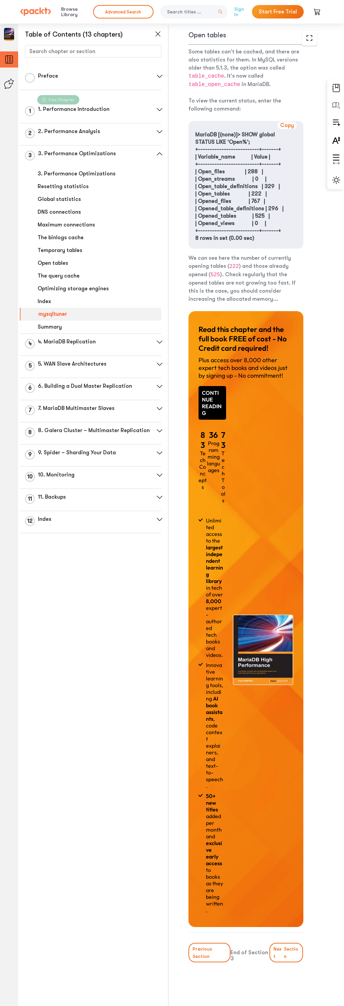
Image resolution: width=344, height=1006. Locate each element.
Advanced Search (123, 11)
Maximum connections (66, 225)
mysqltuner (52, 314)
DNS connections (59, 212)
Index (44, 301)
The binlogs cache (61, 238)
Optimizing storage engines (73, 289)
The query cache (59, 276)
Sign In (239, 11)
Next (286, 952)
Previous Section (202, 952)
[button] (159, 76)
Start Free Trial (278, 12)
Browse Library (69, 11)
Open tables (53, 263)
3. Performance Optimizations (77, 174)
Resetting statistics (63, 186)
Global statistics (59, 199)
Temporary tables (60, 250)
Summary (50, 327)
